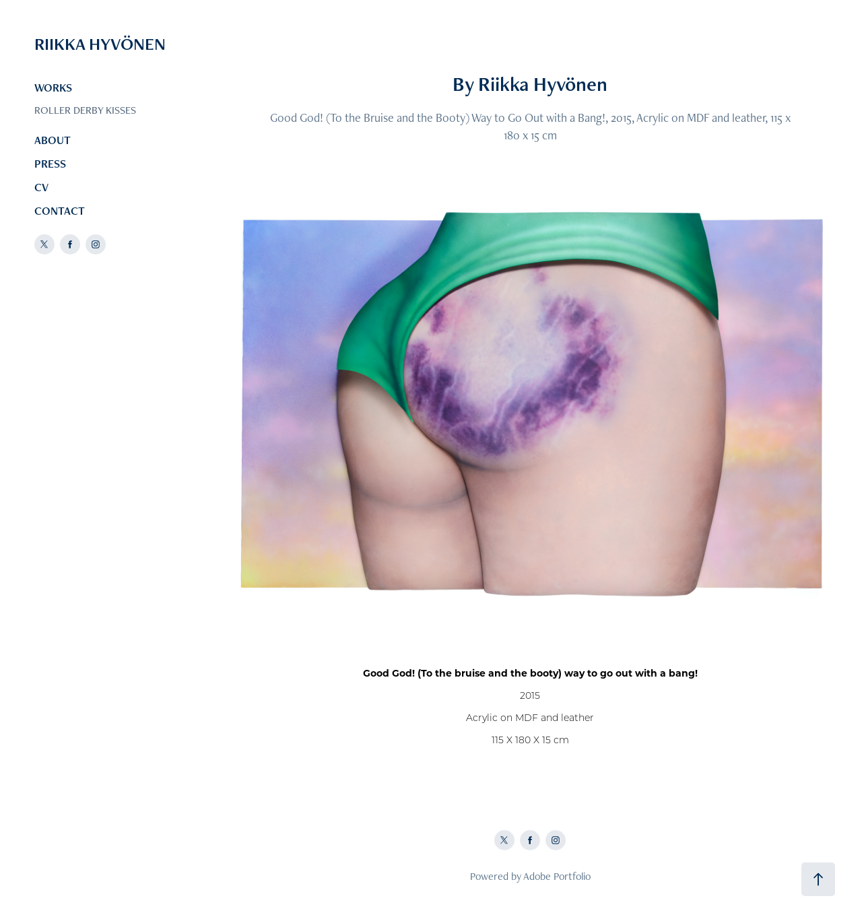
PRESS (50, 163)
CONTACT (59, 210)
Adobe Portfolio (557, 876)
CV (41, 187)
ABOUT (52, 140)
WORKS (53, 87)
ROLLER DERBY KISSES (85, 110)
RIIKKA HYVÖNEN (100, 43)
